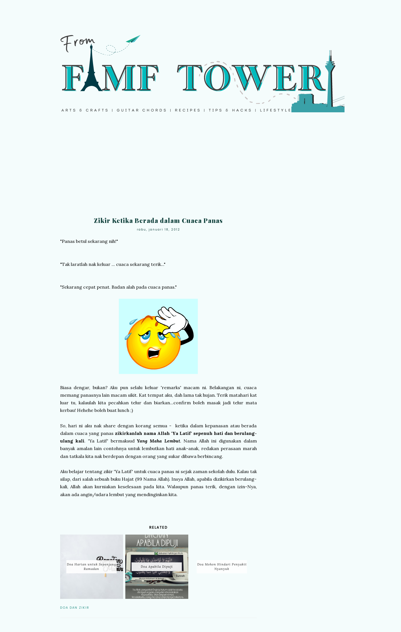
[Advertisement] (200, 168)
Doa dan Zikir (74, 607)
